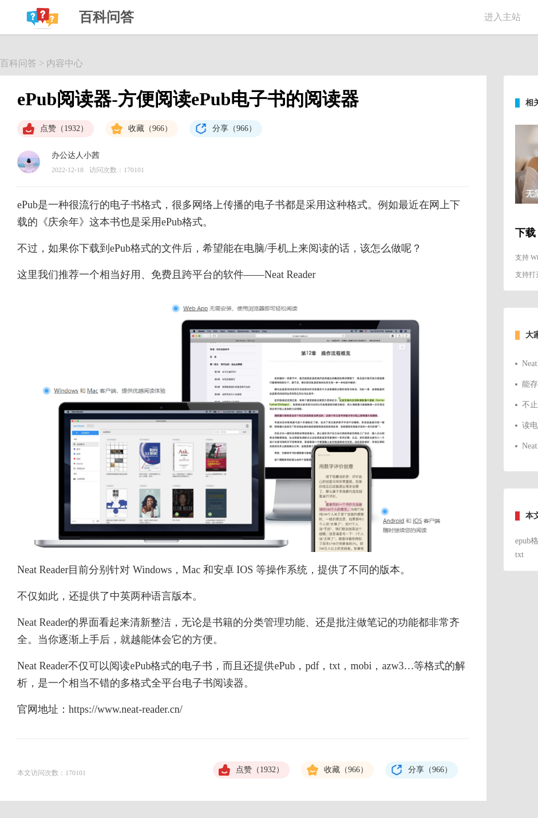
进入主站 (502, 17)
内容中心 (64, 63)
